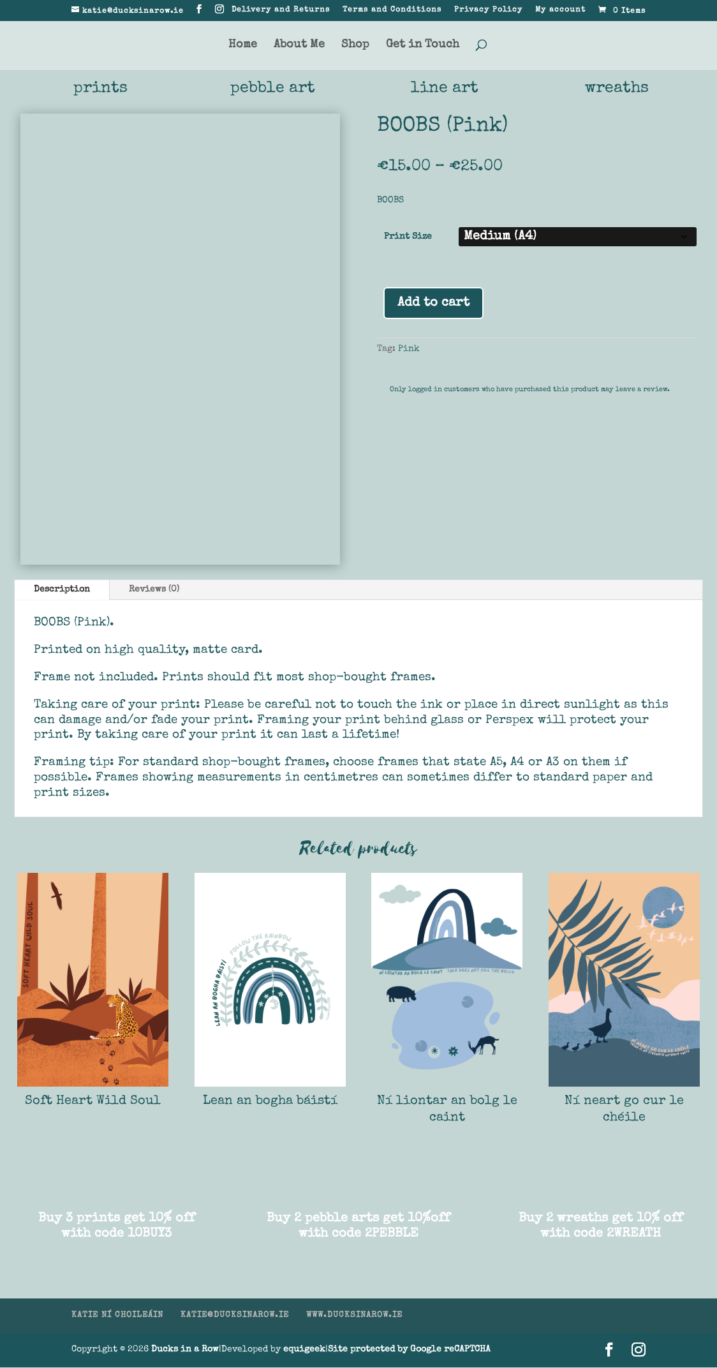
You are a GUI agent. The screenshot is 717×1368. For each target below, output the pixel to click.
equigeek (304, 1350)
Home (242, 45)
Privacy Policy (488, 10)
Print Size (408, 237)
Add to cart (433, 303)
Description (62, 590)
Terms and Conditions (392, 10)
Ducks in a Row (185, 1350)
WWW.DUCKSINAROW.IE (354, 1316)
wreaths (617, 89)
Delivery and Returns (281, 10)
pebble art (272, 89)
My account (560, 10)
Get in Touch (422, 45)
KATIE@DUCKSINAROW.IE (235, 1316)
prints (100, 89)
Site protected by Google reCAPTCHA (409, 1350)
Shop (355, 45)
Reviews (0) (154, 590)
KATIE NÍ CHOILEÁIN (117, 1316)
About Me (299, 45)
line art (445, 89)
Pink (409, 349)
